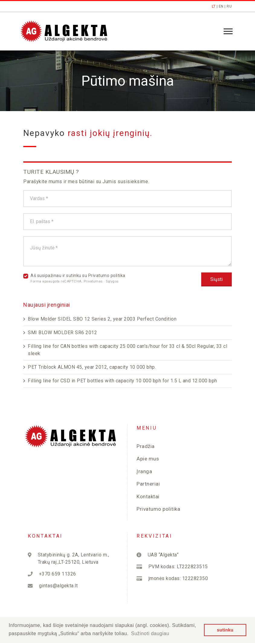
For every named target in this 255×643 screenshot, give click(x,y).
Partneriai (148, 484)
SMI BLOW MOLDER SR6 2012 (62, 332)
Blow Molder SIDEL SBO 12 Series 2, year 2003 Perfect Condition (102, 319)
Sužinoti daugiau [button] (150, 633)
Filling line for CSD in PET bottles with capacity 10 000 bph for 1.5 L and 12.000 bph (122, 381)
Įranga (144, 471)
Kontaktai (148, 496)
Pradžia (146, 446)
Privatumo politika (106, 275)
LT (213, 6)
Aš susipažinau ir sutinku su (78, 278)
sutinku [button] (225, 630)
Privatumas (94, 281)
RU (229, 6)
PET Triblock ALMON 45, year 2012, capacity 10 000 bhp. (92, 367)
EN (221, 6)
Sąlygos (112, 281)
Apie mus (148, 459)
